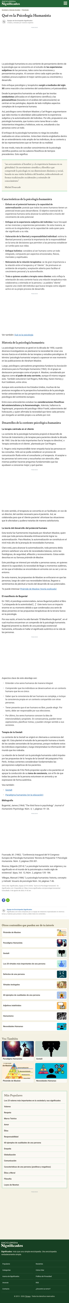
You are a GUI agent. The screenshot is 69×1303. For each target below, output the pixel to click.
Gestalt (8, 790)
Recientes (39, 1264)
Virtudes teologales (34, 984)
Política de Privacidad (44, 1276)
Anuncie (5, 1283)
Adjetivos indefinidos (34, 1005)
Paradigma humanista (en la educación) (24, 795)
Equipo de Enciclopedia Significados (19, 909)
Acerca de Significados (10, 1276)
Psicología (25, 10)
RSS (37, 1283)
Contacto (5, 1289)
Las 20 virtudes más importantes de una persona (34, 963)
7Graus (27, 1296)
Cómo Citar (40, 1270)
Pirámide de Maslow (34, 932)
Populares (6, 1264)
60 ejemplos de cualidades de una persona (34, 995)
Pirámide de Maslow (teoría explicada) (38, 589)
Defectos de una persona (34, 974)
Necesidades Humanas (34, 1026)
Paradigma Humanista (34, 943)
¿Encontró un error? (43, 1289)
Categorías (6, 1270)
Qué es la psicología (23, 335)
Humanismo (34, 1016)
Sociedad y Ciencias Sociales (11, 10)
